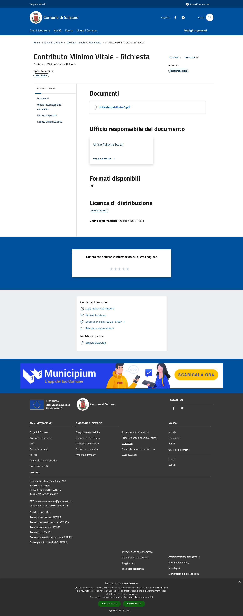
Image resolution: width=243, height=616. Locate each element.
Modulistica (95, 42)
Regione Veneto (38, 4)
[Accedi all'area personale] (197, 4)
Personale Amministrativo (43, 460)
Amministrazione (53, 42)
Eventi (171, 465)
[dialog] (121, 597)
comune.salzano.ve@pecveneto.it (53, 501)
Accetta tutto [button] (109, 603)
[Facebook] (174, 17)
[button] (121, 610)
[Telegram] (182, 17)
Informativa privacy (178, 562)
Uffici (32, 443)
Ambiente (127, 443)
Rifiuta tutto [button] (134, 603)
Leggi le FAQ (128, 563)
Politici (33, 455)
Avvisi (171, 443)
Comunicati (174, 438)
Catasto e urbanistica (87, 449)
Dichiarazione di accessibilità (183, 574)
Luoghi (172, 459)
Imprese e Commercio (87, 443)
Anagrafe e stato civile (88, 432)
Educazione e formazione (135, 432)
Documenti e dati (75, 42)
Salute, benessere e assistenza (138, 449)
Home (36, 42)
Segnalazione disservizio (135, 557)
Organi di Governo (39, 432)
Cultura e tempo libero (88, 438)
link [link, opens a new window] (151, 597)
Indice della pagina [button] (46, 88)
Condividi (176, 57)
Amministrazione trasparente (184, 557)
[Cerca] (209, 17)
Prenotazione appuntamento (137, 552)
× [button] (239, 582)
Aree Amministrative (41, 438)
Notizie (172, 432)
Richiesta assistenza (133, 569)
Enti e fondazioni (39, 449)
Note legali (174, 568)
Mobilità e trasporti (86, 455)
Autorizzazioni (129, 455)
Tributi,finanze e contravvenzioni (139, 438)
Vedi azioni (192, 57)
